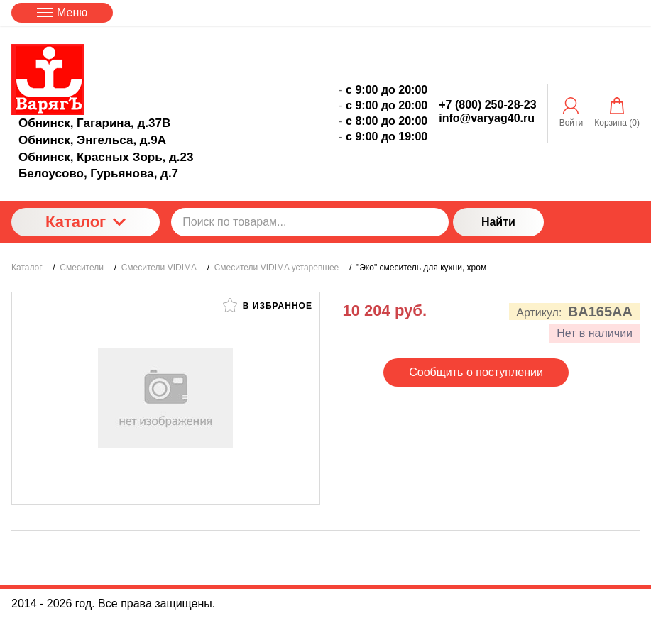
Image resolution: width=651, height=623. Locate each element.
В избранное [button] (267, 305)
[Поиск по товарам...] (310, 222)
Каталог (85, 222)
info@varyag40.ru (487, 118)
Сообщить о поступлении (476, 372)
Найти (498, 222)
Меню (62, 12)
